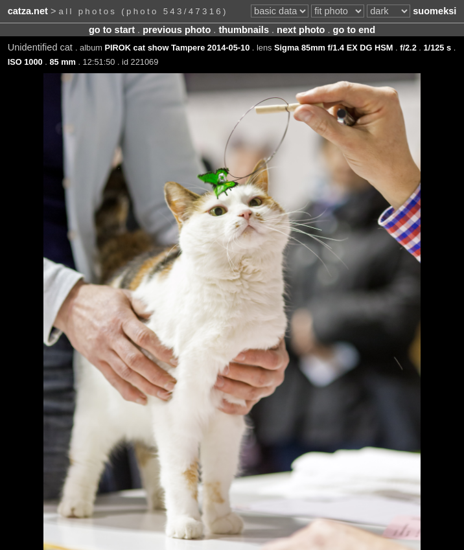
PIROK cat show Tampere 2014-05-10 (177, 47)
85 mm (62, 62)
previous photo (177, 30)
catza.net (28, 11)
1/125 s (437, 47)
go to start (112, 30)
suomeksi (434, 11)
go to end (354, 30)
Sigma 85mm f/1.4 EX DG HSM (333, 47)
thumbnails (243, 30)
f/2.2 (408, 47)
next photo (301, 30)
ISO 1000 (25, 62)
